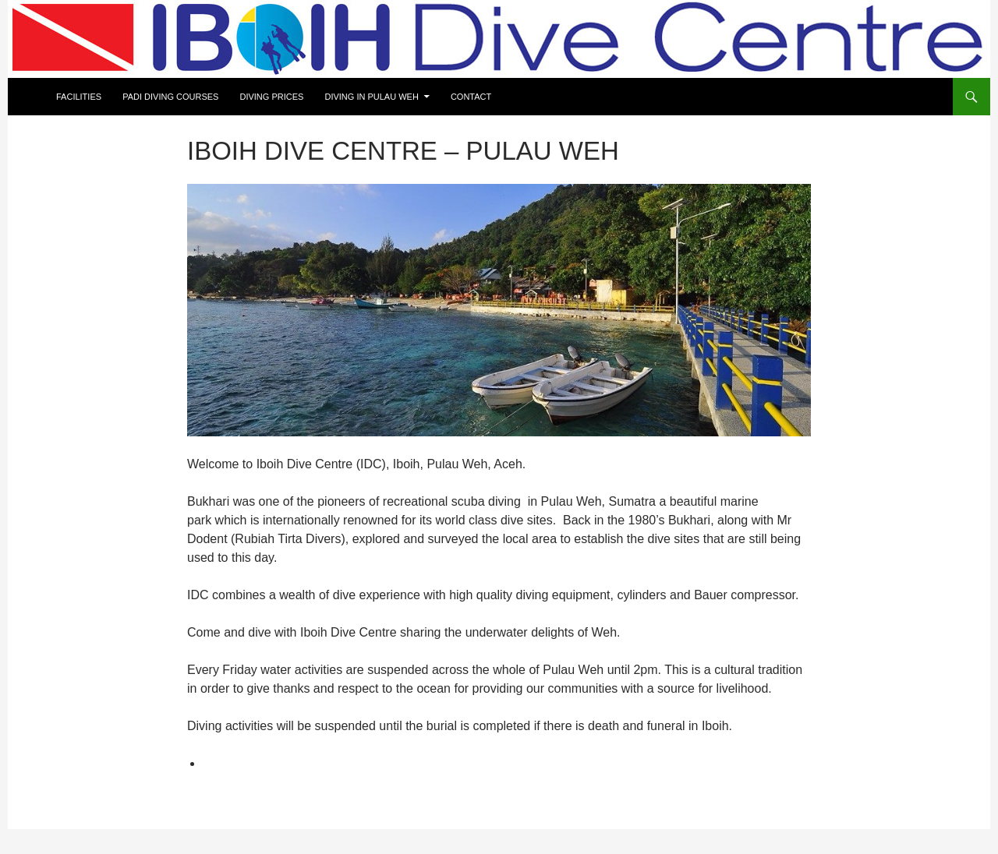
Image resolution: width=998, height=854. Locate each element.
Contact (471, 96)
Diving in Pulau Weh (371, 96)
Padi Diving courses (170, 96)
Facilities (78, 96)
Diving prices (271, 96)
